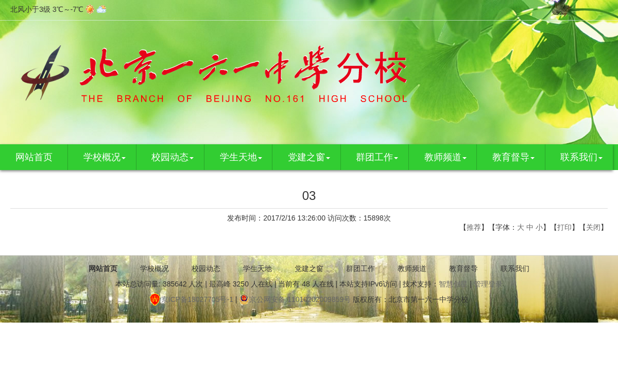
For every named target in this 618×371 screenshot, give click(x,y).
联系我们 (581, 157)
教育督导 (513, 157)
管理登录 (488, 284)
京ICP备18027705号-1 (191, 299)
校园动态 (172, 157)
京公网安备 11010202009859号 (295, 299)
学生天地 (241, 157)
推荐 (474, 227)
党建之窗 (309, 157)
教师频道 (445, 157)
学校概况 (104, 157)
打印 (564, 227)
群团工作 (377, 157)
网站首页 (34, 157)
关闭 (593, 227)
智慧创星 (453, 284)
